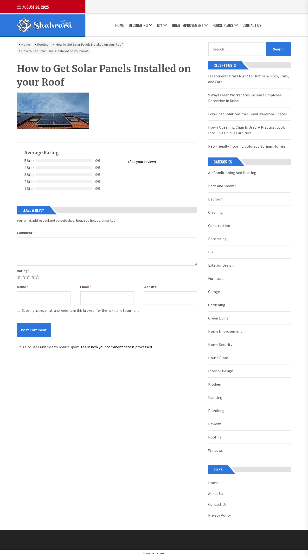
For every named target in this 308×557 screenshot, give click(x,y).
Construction (219, 225)
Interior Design (220, 371)
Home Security (220, 344)
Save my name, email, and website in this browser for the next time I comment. (81, 310)
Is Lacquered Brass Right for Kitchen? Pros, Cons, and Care (248, 79)
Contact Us (252, 25)
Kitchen (214, 384)
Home (119, 25)
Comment (26, 233)
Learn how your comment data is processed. (117, 346)
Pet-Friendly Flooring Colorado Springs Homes (246, 146)
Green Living (218, 318)
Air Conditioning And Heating (232, 172)
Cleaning (215, 212)
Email (85, 287)
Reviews (214, 423)
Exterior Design (221, 265)
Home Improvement (190, 25)
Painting (215, 397)
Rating (23, 271)
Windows (215, 450)
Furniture (216, 278)
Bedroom (216, 199)
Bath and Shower (222, 185)
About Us (215, 493)
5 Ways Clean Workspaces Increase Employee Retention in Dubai (245, 98)
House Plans (225, 25)
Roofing (215, 437)
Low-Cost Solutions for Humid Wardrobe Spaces (247, 114)
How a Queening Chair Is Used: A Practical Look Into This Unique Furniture (246, 130)
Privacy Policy (219, 515)
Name (22, 287)
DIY (162, 25)
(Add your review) (142, 161)
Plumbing (216, 410)
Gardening (216, 304)
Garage (214, 291)
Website (150, 287)
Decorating (140, 25)
